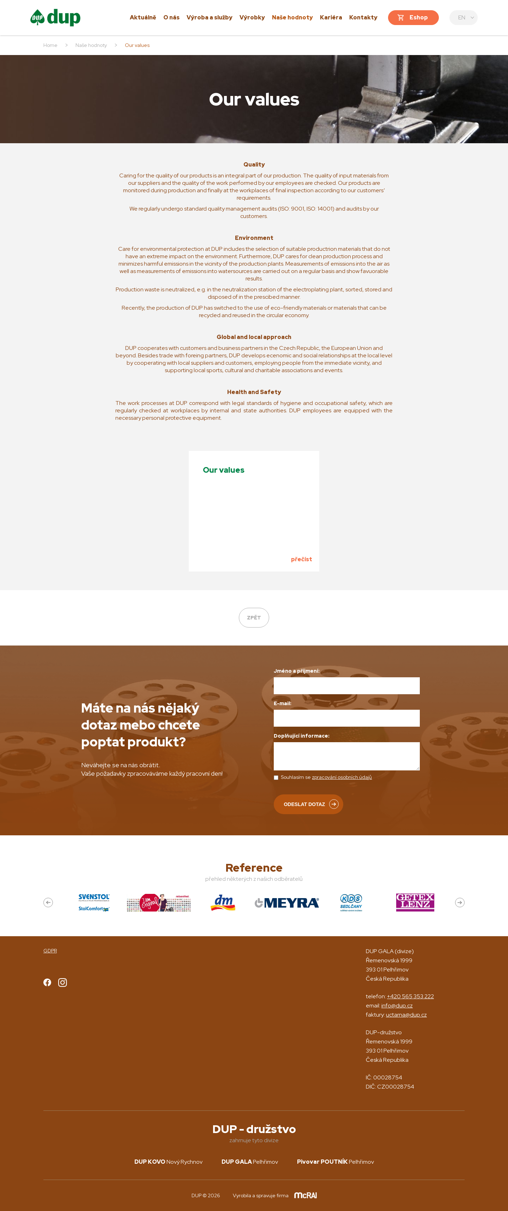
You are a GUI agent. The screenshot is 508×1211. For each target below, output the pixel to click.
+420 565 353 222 (410, 996)
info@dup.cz (397, 1005)
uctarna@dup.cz (406, 1014)
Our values (223, 470)
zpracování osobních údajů (342, 777)
